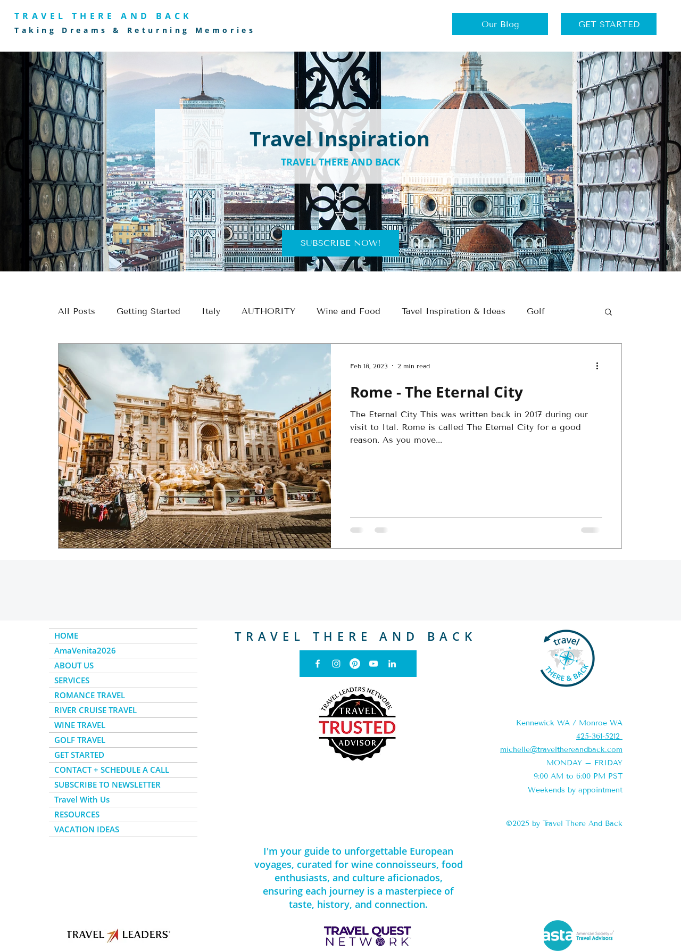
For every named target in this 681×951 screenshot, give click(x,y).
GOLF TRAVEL (79, 739)
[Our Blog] (500, 24)
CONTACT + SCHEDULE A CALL (111, 769)
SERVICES (71, 680)
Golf (536, 311)
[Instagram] (336, 663)
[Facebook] (317, 663)
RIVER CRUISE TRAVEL (95, 710)
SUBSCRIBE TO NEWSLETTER (107, 784)
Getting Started (148, 311)
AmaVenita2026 (85, 650)
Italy (211, 311)
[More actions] (600, 365)
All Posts (76, 311)
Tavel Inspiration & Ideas (453, 311)
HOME (66, 635)
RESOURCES (76, 814)
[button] (340, 243)
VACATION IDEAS (86, 829)
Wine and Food (348, 311)
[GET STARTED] (609, 24)
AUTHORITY (268, 311)
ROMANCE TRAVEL (89, 695)
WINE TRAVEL (79, 725)
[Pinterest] (355, 663)
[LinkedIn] (392, 663)
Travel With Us (82, 799)
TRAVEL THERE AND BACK (356, 636)
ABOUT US (74, 665)
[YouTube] (373, 663)
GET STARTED (79, 754)
